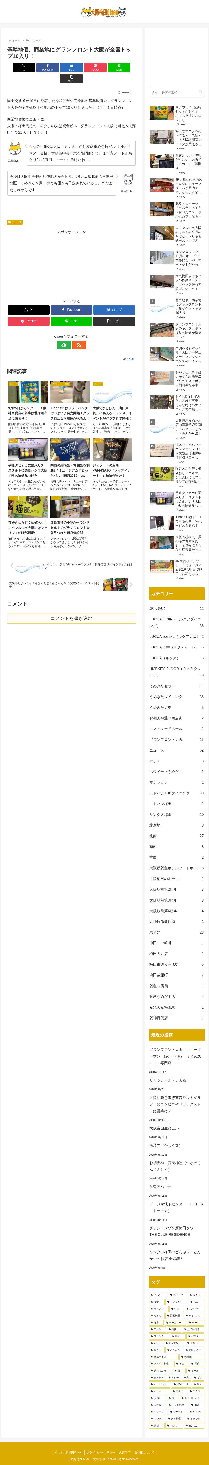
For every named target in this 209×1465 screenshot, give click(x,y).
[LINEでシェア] (104, 67)
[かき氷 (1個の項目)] (196, 1412)
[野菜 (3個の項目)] (197, 1364)
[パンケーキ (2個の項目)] (181, 1384)
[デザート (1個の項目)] (178, 1412)
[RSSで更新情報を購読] (76, 334)
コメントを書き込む (71, 539)
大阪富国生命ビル (164, 1128)
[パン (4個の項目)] (156, 1343)
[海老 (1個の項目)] (197, 1405)
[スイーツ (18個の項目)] (178, 1295)
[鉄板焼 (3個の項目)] (191, 1357)
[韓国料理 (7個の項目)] (174, 1316)
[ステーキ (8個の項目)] (194, 1309)
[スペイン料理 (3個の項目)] (161, 1364)
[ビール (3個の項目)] (195, 1371)
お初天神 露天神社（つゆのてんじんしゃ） (175, 1166)
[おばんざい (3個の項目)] (194, 1350)
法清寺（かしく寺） (165, 1146)
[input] (177, 92)
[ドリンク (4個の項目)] (195, 1343)
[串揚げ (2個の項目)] (179, 1391)
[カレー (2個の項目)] (174, 1378)
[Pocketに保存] (82, 67)
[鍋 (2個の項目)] (173, 1398)
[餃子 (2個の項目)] (198, 1384)
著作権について (145, 1452)
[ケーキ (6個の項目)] (195, 1323)
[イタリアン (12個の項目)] (176, 1302)
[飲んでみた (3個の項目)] (160, 1371)
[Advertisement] (71, 252)
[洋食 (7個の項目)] (156, 1323)
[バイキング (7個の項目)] (194, 1316)
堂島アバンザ (160, 1187)
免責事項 (125, 1452)
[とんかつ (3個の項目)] (174, 1350)
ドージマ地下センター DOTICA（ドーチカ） (176, 1207)
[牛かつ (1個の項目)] (174, 1426)
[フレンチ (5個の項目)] (159, 1336)
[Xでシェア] (17, 67)
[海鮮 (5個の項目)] (178, 1336)
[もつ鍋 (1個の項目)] (157, 1419)
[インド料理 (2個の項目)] (178, 1405)
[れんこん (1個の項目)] (194, 1426)
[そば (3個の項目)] (181, 1364)
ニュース (14, 210)
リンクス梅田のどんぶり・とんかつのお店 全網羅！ (175, 1255)
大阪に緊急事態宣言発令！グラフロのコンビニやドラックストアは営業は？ (175, 1104)
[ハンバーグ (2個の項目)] (159, 1391)
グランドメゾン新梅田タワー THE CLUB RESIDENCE (173, 1231)
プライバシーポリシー (100, 1452)
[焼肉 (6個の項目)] (174, 1329)
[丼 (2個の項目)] (186, 1378)
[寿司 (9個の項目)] (196, 1302)
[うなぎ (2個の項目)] (157, 1405)
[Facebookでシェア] (39, 67)
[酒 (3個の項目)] (179, 1371)
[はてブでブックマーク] (60, 67)
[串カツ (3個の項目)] (156, 1350)
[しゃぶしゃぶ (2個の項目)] (192, 1398)
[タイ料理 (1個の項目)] (175, 1419)
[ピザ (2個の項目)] (198, 1378)
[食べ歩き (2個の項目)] (157, 1378)
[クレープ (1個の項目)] (158, 1412)
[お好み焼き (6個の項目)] (193, 1329)
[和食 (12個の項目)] (156, 1302)
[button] (125, 67)
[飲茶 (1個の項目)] (156, 1426)
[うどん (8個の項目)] (156, 1316)
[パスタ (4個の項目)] (195, 1336)
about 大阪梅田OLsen (68, 1452)
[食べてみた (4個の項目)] (174, 1343)
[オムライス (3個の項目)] (164, 1357)
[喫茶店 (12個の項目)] (196, 1295)
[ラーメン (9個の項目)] (158, 1309)
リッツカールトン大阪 (167, 1080)
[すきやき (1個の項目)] (195, 1419)
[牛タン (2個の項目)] (196, 1391)
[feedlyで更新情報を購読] (67, 334)
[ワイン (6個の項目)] (157, 1329)
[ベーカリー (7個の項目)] (175, 1323)
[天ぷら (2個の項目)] (157, 1398)
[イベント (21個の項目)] (158, 1295)
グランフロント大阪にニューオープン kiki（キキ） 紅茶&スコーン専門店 (175, 1056)
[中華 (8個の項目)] (176, 1309)
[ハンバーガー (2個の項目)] (160, 1384)
